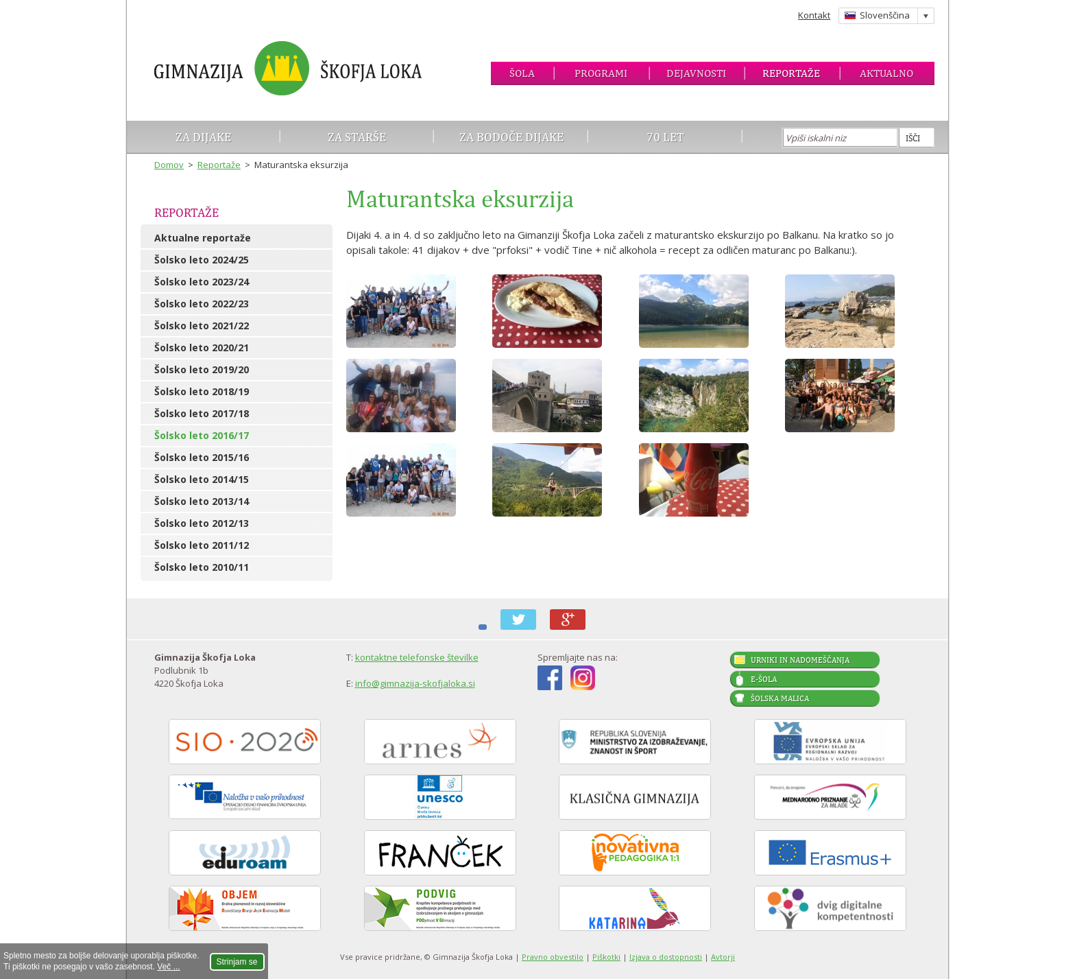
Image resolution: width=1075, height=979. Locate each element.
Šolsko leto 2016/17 (201, 435)
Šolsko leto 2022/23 (201, 303)
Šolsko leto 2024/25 (201, 259)
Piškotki (606, 957)
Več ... (168, 966)
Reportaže (791, 73)
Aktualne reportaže (202, 237)
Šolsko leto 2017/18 (201, 413)
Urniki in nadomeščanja (800, 660)
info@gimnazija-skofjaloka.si (415, 683)
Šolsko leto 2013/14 (201, 501)
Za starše (357, 137)
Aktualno (886, 73)
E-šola (764, 679)
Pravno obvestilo (552, 957)
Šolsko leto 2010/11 (201, 567)
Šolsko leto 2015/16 (201, 457)
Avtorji (723, 957)
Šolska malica (780, 698)
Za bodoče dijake (511, 137)
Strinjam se (237, 962)
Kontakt (814, 15)
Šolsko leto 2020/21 (201, 347)
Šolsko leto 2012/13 (201, 523)
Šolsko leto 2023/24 (201, 281)
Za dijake (203, 137)
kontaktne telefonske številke (417, 657)
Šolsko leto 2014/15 (201, 479)
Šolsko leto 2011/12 (201, 545)
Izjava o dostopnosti (665, 957)
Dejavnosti (696, 73)
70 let (665, 137)
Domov (169, 164)
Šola (522, 73)
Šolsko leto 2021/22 (201, 325)
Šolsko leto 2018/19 (201, 391)
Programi (601, 73)
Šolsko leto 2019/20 (201, 369)
